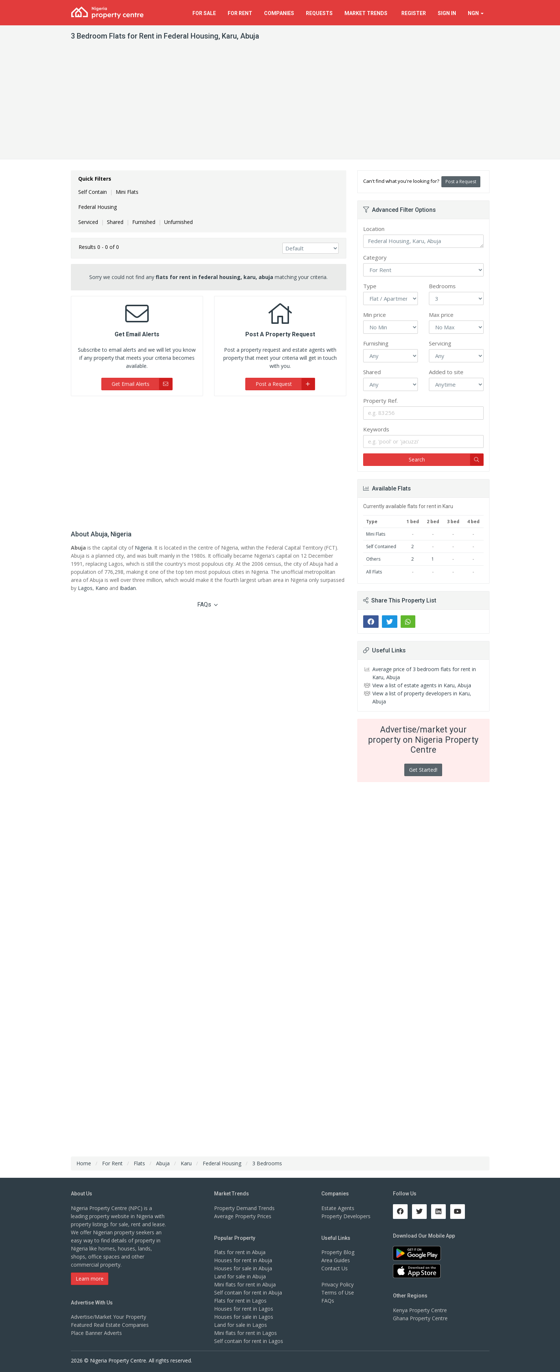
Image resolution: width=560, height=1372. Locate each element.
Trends (367, 13)
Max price (441, 314)
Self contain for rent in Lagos (248, 1340)
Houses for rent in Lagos (243, 1308)
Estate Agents (337, 1208)
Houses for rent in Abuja (243, 1260)
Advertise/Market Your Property (108, 1316)
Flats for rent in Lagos (240, 1300)
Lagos (85, 587)
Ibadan (128, 587)
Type (369, 286)
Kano (101, 587)
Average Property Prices (242, 1216)
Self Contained (381, 546)
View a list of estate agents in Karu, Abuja (421, 685)
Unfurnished (178, 221)
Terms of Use (337, 1292)
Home (83, 1163)
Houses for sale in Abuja (243, 1268)
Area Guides (335, 1260)
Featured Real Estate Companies (110, 1324)
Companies (279, 13)
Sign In (447, 13)
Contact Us (334, 1268)
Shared (115, 221)
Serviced (88, 221)
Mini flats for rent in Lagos (245, 1332)
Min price (374, 314)
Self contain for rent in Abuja (248, 1292)
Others (373, 559)
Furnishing (376, 343)
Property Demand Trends (244, 1208)
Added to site (446, 372)
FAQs (207, 604)
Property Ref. (380, 400)
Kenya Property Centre (420, 1310)
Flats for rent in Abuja (239, 1252)
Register (413, 13)
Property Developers (346, 1216)
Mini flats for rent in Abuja (245, 1284)
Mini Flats (127, 191)
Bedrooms (442, 286)
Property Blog (337, 1252)
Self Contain (92, 191)
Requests (319, 13)
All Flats (374, 572)
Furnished (143, 221)
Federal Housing (97, 206)
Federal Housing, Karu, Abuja (423, 241)
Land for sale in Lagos (240, 1324)
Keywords (376, 429)
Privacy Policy (337, 1284)
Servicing (440, 343)
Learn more (90, 1278)
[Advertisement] (280, 104)
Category (375, 257)
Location (373, 228)
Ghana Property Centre (420, 1318)
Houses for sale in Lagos (243, 1316)
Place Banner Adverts (96, 1332)
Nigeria (143, 547)
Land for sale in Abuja (240, 1276)
